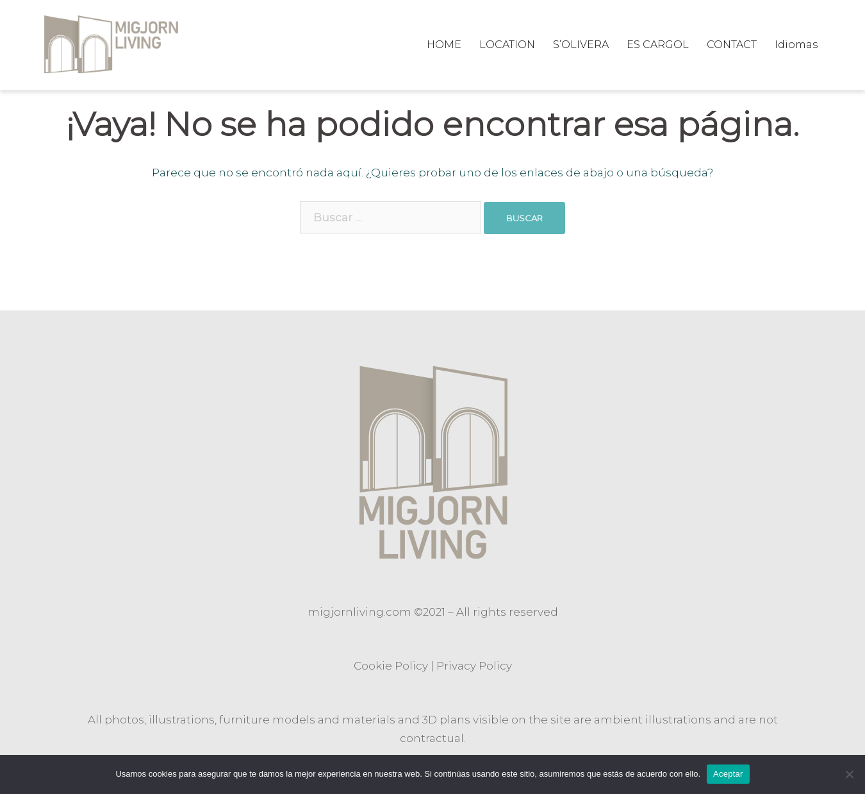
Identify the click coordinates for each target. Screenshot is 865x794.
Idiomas (796, 44)
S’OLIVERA (581, 44)
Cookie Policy (391, 665)
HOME (444, 44)
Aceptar (728, 774)
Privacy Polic (471, 665)
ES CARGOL (658, 44)
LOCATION (507, 44)
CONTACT (732, 44)
